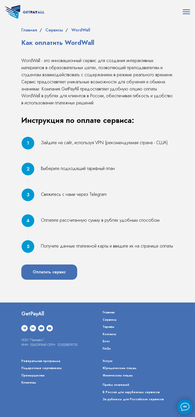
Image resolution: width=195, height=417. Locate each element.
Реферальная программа (40, 361)
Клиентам (28, 382)
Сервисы (54, 30)
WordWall (80, 30)
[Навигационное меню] (186, 11)
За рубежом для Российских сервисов (133, 399)
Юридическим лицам (119, 368)
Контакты (109, 334)
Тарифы (108, 327)
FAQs (107, 348)
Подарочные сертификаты (41, 368)
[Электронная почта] (49, 328)
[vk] (33, 328)
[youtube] (41, 328)
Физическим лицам (118, 375)
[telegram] (24, 328)
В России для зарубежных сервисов (131, 392)
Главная (29, 30)
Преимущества (32, 375)
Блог (106, 341)
